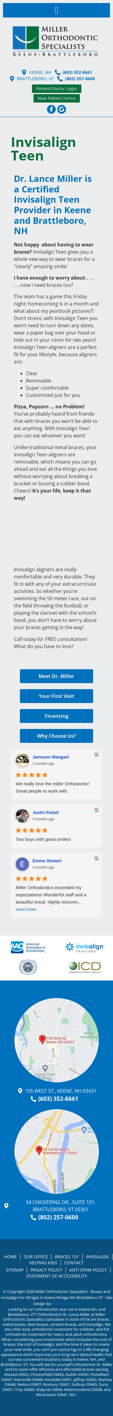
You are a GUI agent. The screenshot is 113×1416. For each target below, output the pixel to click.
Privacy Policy (46, 1270)
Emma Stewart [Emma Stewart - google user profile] (47, 860)
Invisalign (97, 1256)
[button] (56, 10)
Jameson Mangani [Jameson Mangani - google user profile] (51, 757)
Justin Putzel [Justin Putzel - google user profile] (45, 812)
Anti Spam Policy (88, 1270)
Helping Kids (43, 1263)
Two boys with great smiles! (43, 839)
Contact (74, 1263)
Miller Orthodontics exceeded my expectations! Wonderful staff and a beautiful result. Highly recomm (56, 899)
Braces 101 (67, 1256)
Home (10, 1256)
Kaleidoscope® (66, 1303)
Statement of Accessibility (56, 1276)
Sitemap (15, 1270)
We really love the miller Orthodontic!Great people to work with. (52, 787)
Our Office (36, 1256)
